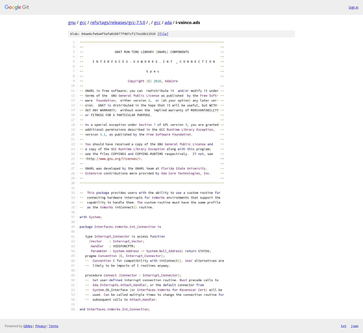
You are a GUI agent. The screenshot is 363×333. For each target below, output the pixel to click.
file (163, 34)
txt (343, 326)
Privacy (40, 326)
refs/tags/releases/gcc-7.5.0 (117, 22)
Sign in (353, 7)
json (354, 326)
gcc (83, 22)
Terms (53, 326)
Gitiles (27, 326)
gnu (72, 22)
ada (168, 22)
